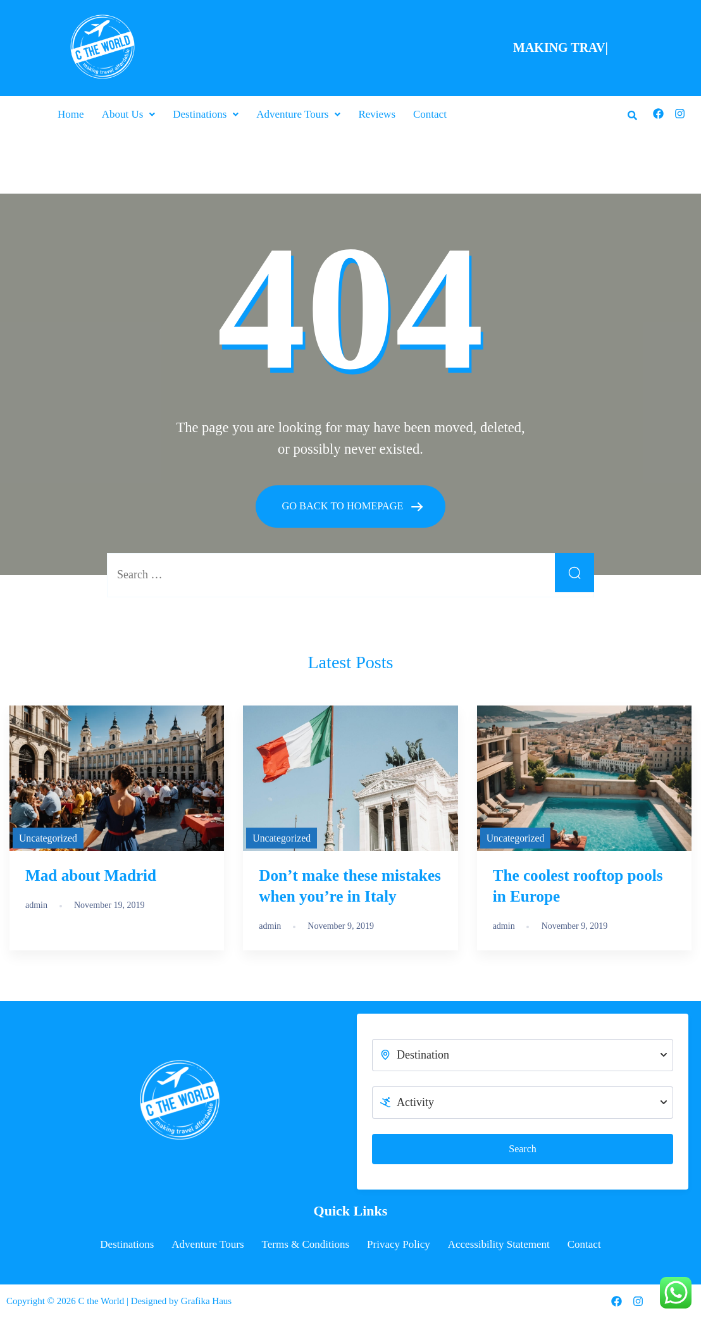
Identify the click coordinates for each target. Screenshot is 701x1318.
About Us (129, 114)
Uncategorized (48, 836)
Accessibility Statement (499, 1244)
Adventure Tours (298, 114)
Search (523, 1148)
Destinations (206, 114)
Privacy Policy (398, 1244)
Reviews (376, 114)
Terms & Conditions (306, 1244)
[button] (128, 114)
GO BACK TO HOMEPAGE (344, 505)
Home (71, 114)
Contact (430, 114)
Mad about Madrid (90, 874)
